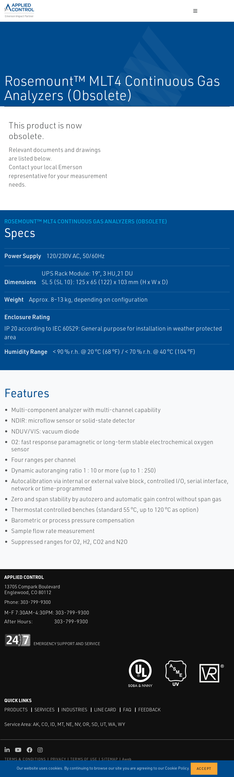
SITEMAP (110, 759)
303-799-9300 (35, 602)
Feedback (149, 709)
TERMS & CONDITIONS (25, 759)
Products (16, 709)
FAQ (127, 709)
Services (44, 709)
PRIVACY (58, 759)
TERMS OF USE (83, 759)
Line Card (105, 709)
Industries (74, 709)
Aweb (127, 759)
